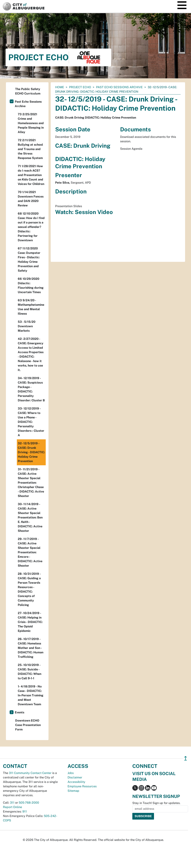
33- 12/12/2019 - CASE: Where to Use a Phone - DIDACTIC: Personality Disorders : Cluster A (31, 422)
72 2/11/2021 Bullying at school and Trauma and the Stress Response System (30, 149)
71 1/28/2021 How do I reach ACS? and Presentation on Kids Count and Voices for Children (31, 175)
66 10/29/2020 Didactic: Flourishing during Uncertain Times (30, 285)
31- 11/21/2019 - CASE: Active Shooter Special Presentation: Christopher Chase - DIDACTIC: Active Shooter (31, 483)
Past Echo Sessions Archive (119, 87)
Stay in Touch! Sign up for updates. (156, 803)
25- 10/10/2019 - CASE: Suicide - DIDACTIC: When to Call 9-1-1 (29, 671)
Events (19, 712)
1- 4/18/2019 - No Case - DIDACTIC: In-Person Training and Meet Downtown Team (30, 695)
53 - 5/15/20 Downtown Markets (26, 326)
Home (59, 87)
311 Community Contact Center (30, 773)
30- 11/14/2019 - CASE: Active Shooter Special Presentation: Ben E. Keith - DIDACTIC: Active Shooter (30, 517)
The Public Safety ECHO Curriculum (27, 91)
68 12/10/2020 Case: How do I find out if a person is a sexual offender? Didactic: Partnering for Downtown (31, 227)
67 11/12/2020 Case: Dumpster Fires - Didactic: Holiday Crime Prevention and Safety (29, 259)
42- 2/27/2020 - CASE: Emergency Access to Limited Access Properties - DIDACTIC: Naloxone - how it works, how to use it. (30, 354)
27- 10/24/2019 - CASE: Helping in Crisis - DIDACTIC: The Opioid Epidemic (30, 622)
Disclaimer (75, 777)
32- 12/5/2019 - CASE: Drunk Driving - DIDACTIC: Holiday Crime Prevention (31, 452)
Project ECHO (80, 87)
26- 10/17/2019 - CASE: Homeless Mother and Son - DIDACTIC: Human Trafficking (30, 648)
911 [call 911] (24, 811)
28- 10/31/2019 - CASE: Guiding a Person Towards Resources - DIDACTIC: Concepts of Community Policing (29, 589)
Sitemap (73, 791)
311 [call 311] (12, 802)
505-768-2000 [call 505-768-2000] (29, 802)
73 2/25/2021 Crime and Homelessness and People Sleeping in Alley (31, 123)
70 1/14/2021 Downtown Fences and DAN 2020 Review (30, 198)
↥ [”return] (185, 758)
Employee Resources (82, 786)
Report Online (12, 807)
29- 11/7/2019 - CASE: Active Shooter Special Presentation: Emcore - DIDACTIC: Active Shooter (30, 552)
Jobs (71, 773)
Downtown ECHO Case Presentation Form (28, 725)
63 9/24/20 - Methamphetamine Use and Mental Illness (31, 307)
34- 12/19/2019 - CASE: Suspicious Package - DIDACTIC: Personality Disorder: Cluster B (31, 389)
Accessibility (76, 782)
